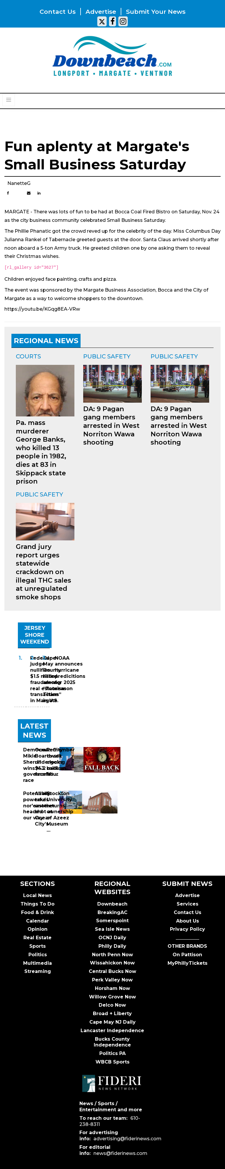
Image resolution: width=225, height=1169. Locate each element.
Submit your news (155, 11)
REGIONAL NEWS (46, 340)
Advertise (101, 11)
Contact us (58, 11)
